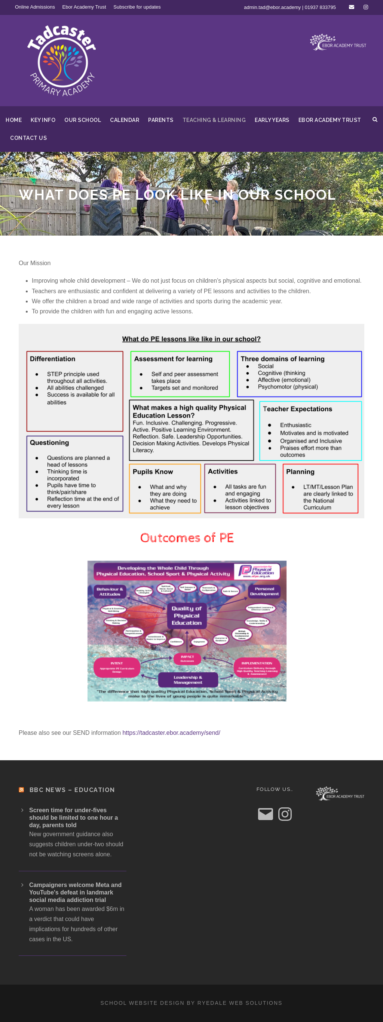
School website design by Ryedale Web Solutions (192, 1003)
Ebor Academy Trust (84, 7)
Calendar (124, 120)
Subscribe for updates (136, 7)
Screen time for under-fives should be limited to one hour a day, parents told (73, 817)
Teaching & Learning (214, 120)
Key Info (43, 120)
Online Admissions (35, 7)
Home (14, 120)
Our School (82, 120)
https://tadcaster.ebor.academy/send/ (171, 733)
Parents (161, 120)
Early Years (272, 120)
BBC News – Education (72, 790)
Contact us (28, 138)
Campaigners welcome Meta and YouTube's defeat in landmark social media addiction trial (75, 892)
